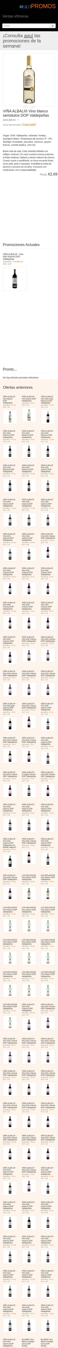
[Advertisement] (29, 207)
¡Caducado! (29, 124)
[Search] (52, 25)
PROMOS (43, 6)
